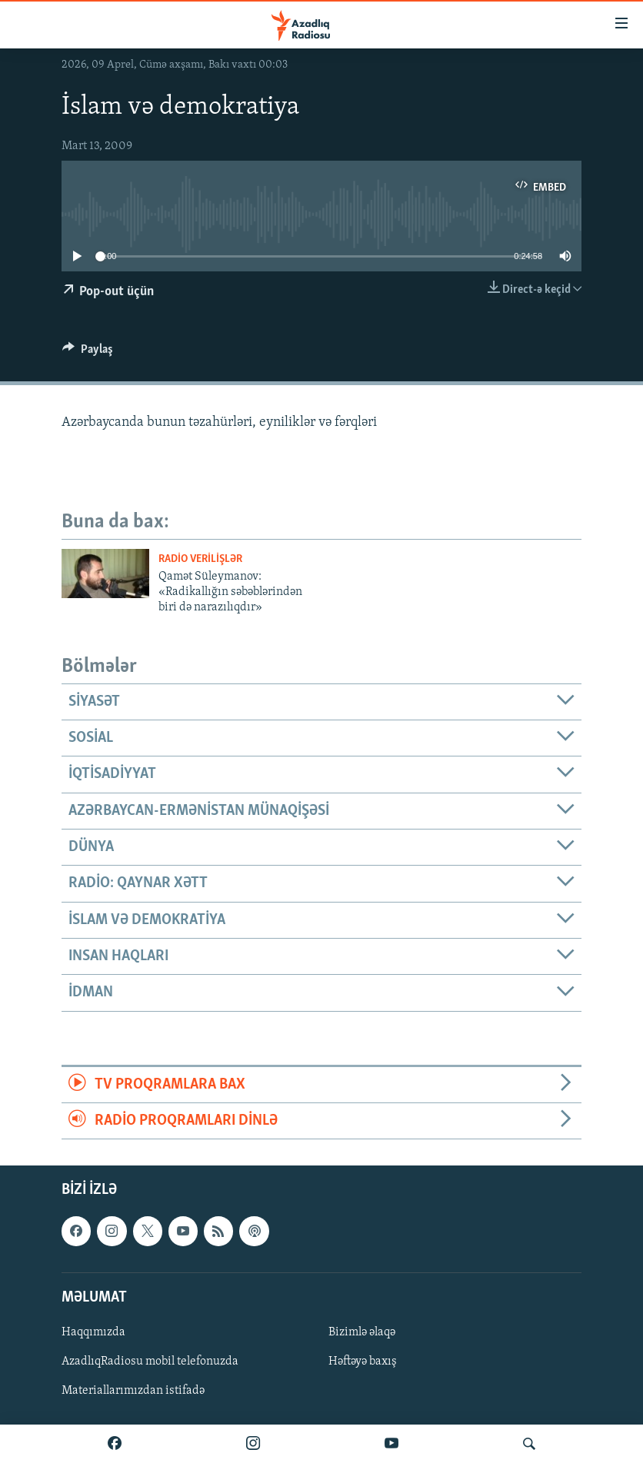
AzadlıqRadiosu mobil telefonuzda (150, 1361)
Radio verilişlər (200, 559)
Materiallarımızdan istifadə (133, 1391)
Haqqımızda (93, 1332)
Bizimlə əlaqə (361, 1332)
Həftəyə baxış (362, 1361)
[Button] (87, 352)
